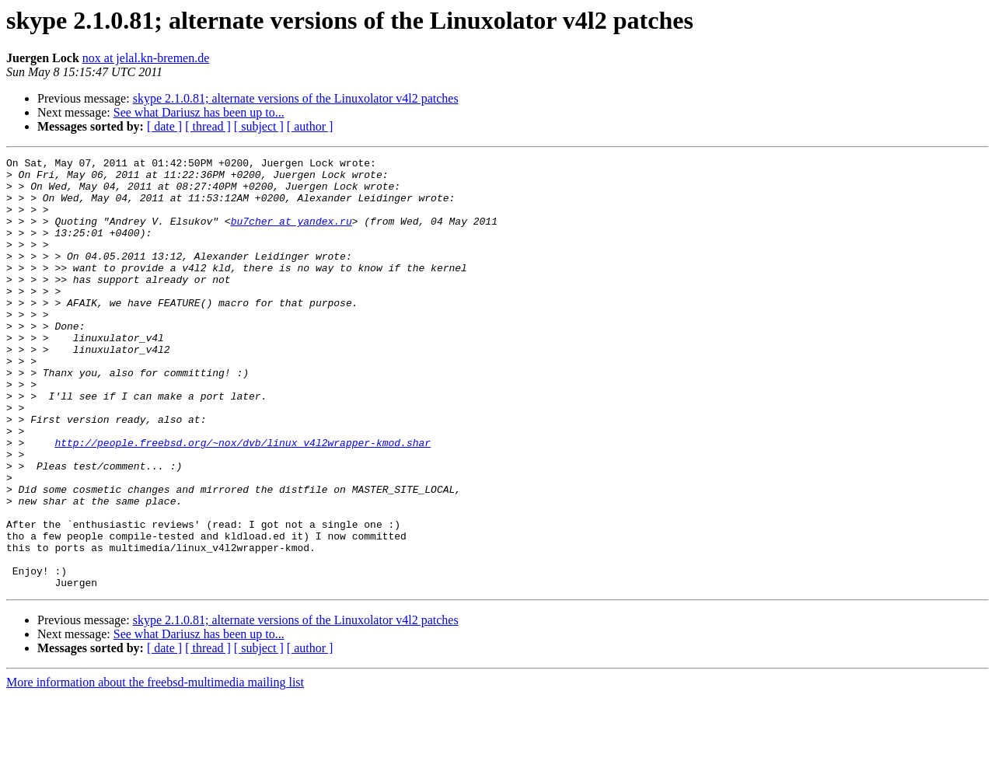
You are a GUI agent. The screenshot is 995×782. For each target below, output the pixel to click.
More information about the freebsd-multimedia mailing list (155, 768)
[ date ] (164, 126)
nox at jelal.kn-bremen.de (146, 58)
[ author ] (310, 126)
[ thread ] (208, 126)
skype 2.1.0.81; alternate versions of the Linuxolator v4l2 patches (296, 98)
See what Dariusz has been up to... (199, 112)
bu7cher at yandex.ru (291, 235)
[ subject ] (259, 126)
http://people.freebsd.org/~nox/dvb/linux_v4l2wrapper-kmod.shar (242, 501)
